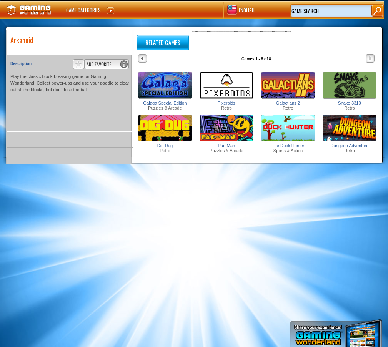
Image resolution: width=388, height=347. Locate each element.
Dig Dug (165, 145)
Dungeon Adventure (350, 145)
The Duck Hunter (288, 145)
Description (21, 63)
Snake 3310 (349, 103)
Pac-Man (226, 145)
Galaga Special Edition (165, 103)
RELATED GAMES (162, 42)
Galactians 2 (288, 103)
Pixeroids (226, 103)
